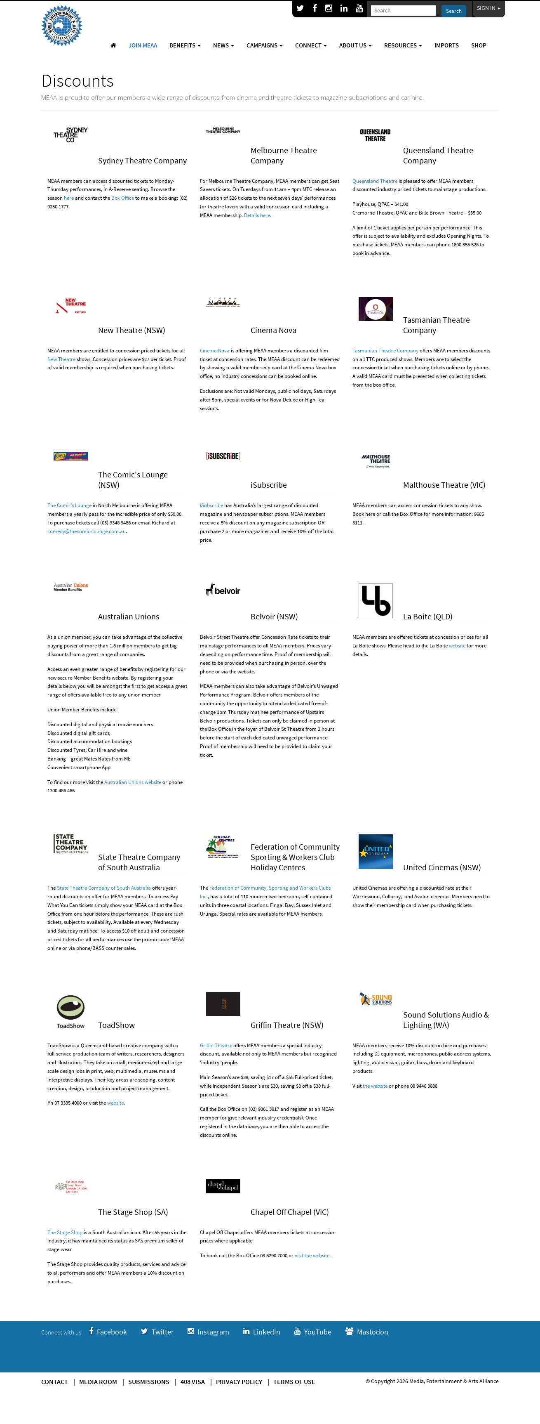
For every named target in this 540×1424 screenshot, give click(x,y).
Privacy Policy (239, 1381)
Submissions (148, 1381)
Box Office (122, 197)
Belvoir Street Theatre (224, 636)
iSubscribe (211, 505)
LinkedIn (261, 1332)
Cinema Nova (215, 350)
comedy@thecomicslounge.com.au (86, 531)
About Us (355, 45)
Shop (478, 45)
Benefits (185, 45)
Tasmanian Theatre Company (385, 350)
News (223, 45)
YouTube (312, 1332)
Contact (54, 1381)
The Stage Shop (64, 1232)
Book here (363, 513)
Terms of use (294, 1381)
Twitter (157, 1332)
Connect (311, 45)
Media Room (98, 1381)
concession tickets (433, 505)
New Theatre (61, 359)
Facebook (108, 1332)
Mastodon (366, 1332)
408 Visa (193, 1381)
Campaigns (265, 45)
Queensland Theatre (374, 180)
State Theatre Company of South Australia (104, 887)
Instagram (208, 1332)
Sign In (489, 8)
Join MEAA (143, 45)
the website (375, 1085)
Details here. (257, 215)
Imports (446, 45)
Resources (403, 45)
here (69, 197)
